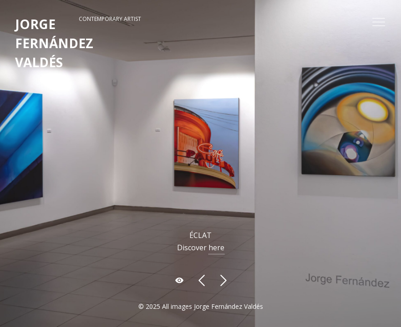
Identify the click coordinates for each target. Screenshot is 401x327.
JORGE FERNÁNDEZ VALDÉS (54, 43)
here (216, 248)
